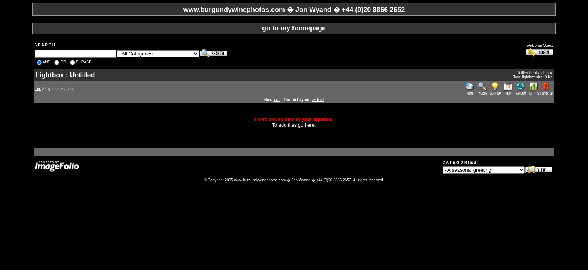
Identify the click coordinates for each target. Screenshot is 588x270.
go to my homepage (294, 28)
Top (38, 89)
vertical (318, 100)
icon (277, 100)
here (310, 125)
